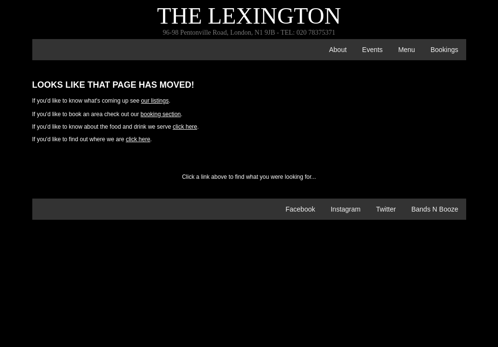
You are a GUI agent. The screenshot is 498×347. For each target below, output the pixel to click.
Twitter (386, 209)
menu (406, 49)
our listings (155, 100)
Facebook (300, 209)
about (338, 49)
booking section (161, 114)
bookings (444, 49)
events (372, 49)
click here (185, 126)
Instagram (346, 209)
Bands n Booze (434, 209)
